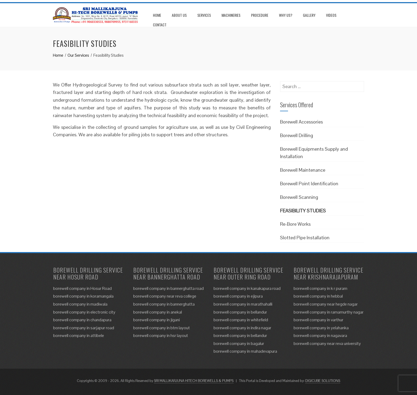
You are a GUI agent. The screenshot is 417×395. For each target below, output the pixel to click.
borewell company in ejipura (238, 296)
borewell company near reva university (327, 343)
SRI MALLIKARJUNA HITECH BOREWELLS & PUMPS (193, 380)
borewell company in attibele (78, 335)
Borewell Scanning (299, 197)
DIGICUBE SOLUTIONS (322, 380)
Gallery (309, 15)
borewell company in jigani (156, 320)
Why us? (285, 15)
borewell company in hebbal (318, 296)
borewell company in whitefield (241, 320)
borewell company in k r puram (320, 288)
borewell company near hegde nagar (326, 304)
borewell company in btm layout (161, 328)
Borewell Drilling (296, 135)
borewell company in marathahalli (243, 304)
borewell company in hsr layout (160, 335)
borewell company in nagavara (320, 335)
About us (179, 15)
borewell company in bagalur (239, 343)
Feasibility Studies (303, 211)
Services (204, 15)
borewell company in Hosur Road (82, 288)
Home (157, 15)
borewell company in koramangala (83, 296)
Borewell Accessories (301, 122)
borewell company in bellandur (240, 312)
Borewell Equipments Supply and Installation (314, 153)
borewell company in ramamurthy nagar (329, 312)
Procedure (259, 15)
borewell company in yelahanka (321, 328)
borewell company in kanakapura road (247, 288)
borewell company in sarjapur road (83, 328)
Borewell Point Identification (309, 183)
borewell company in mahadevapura (245, 351)
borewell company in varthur (318, 320)
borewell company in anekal (157, 312)
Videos (331, 15)
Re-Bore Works (295, 224)
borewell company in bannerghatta (164, 304)
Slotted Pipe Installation (305, 237)
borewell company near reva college (164, 296)
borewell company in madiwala (80, 304)
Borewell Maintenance (302, 170)
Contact (159, 24)
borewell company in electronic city (84, 312)
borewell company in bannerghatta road (168, 288)
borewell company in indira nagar (242, 328)
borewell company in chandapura (82, 320)
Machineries (231, 15)
